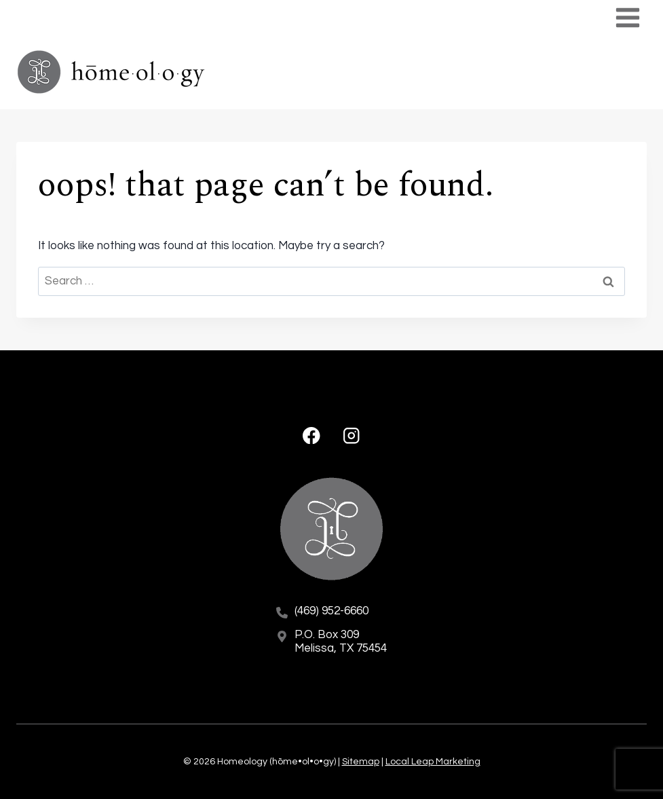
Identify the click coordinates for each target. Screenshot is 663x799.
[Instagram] (351, 435)
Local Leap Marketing (432, 761)
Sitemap (360, 761)
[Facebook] (312, 435)
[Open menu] (627, 17)
